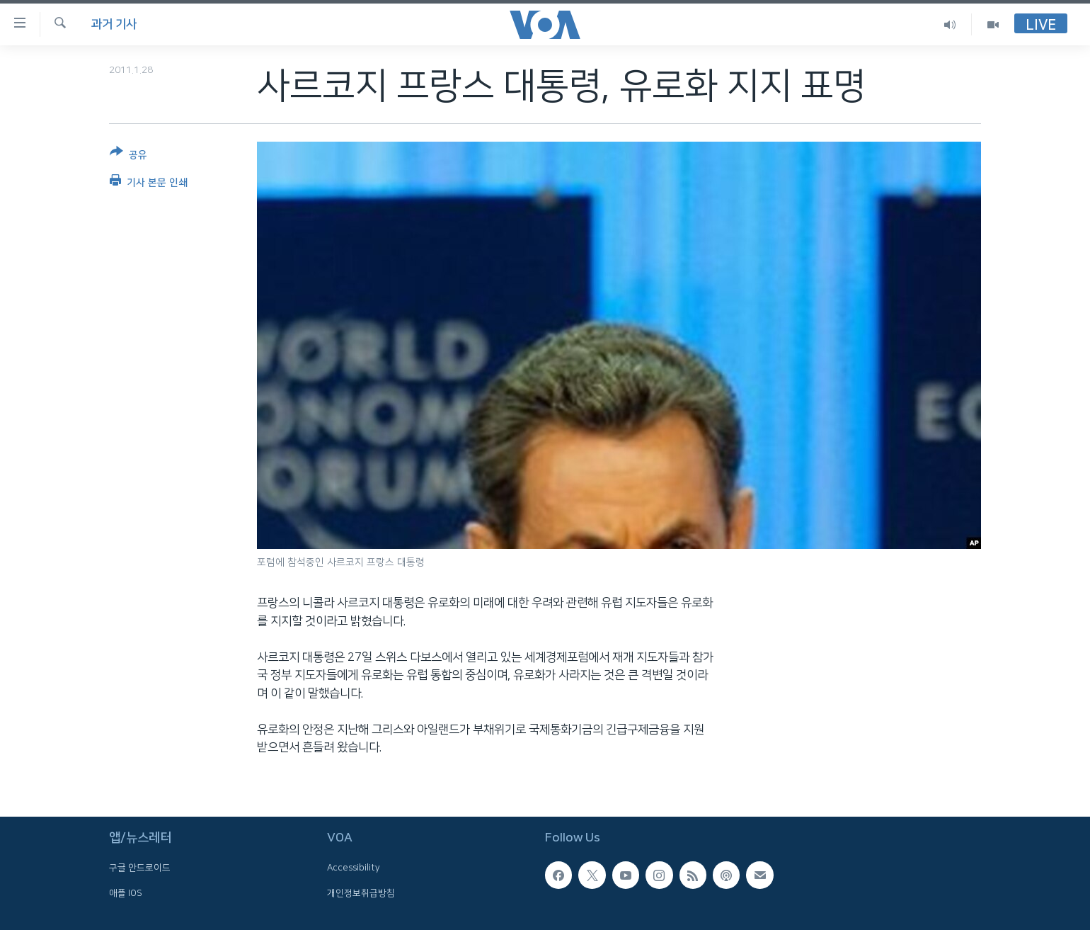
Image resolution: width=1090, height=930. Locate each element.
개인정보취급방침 (361, 892)
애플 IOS (125, 892)
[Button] (128, 156)
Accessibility (353, 868)
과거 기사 (114, 24)
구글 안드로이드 (140, 868)
